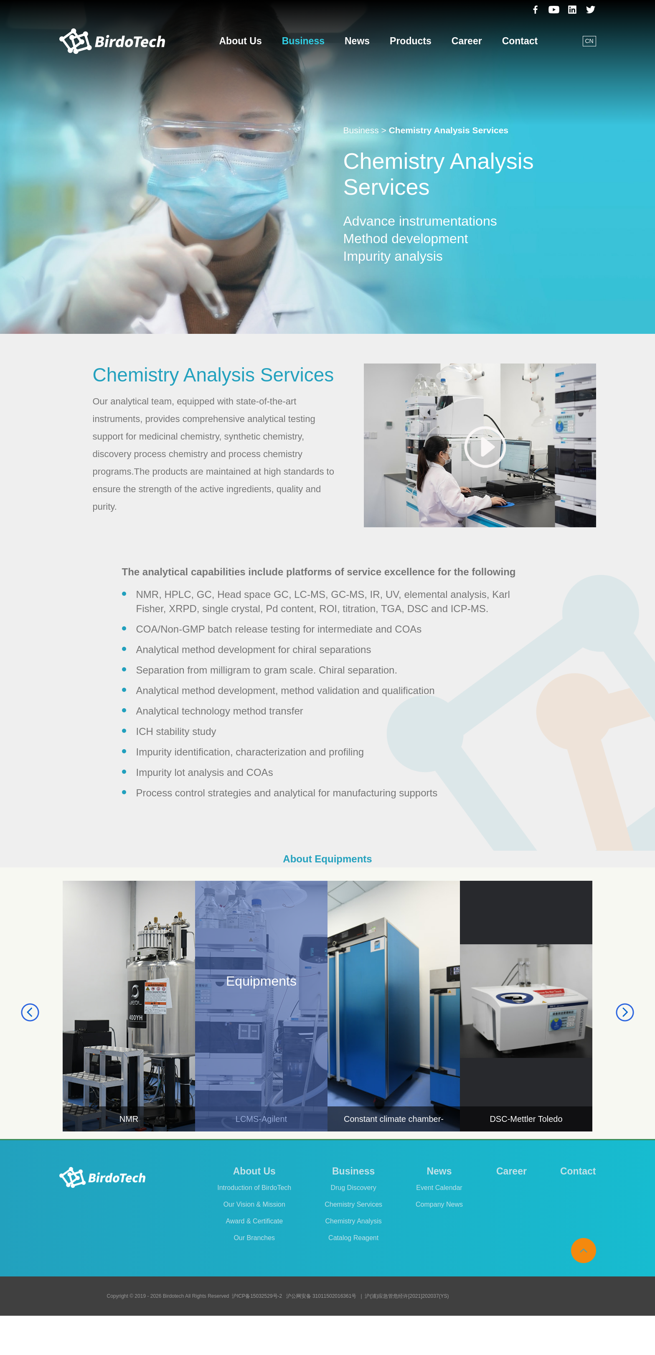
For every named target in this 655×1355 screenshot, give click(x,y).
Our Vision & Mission (254, 1204)
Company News (439, 1204)
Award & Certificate (254, 1221)
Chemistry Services (353, 1204)
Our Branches (254, 1237)
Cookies (457, 1335)
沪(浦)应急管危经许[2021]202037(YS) (407, 1296)
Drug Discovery (353, 1187)
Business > (364, 130)
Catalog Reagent (353, 1237)
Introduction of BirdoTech (254, 1187)
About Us (240, 41)
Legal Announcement (509, 1335)
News (357, 41)
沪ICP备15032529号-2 (257, 1296)
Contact (520, 41)
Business (303, 41)
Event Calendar (439, 1187)
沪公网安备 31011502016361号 (321, 1296)
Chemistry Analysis (353, 1221)
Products (411, 41)
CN (589, 41)
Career (467, 41)
